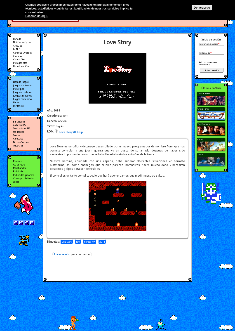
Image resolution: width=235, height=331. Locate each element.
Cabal (200, 139)
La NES (16, 49)
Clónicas (17, 56)
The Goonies (203, 124)
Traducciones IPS (21, 128)
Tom (78, 241)
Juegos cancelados (22, 92)
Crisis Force (203, 108)
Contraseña (205, 53)
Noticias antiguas (22, 42)
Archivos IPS (19, 125)
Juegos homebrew (22, 99)
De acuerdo (202, 7)
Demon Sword (204, 93)
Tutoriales (18, 145)
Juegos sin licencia (22, 95)
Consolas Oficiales (22, 52)
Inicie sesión (62, 254)
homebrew (89, 241)
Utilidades (18, 131)
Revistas (17, 161)
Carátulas (18, 138)
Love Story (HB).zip (71, 132)
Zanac (200, 154)
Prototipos (18, 88)
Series (16, 181)
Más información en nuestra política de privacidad (79, 12)
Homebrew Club (22, 66)
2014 (102, 241)
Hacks (16, 102)
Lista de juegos (20, 81)
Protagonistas (20, 62)
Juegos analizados (22, 85)
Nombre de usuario (209, 44)
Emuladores (19, 121)
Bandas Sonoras (21, 142)
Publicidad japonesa (23, 175)
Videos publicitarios (23, 178)
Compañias (19, 59)
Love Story (66, 241)
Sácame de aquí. (36, 16)
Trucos (16, 135)
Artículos (17, 45)
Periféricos (18, 105)
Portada (17, 38)
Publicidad (18, 171)
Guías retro (19, 164)
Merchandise (19, 168)
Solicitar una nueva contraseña (208, 63)
